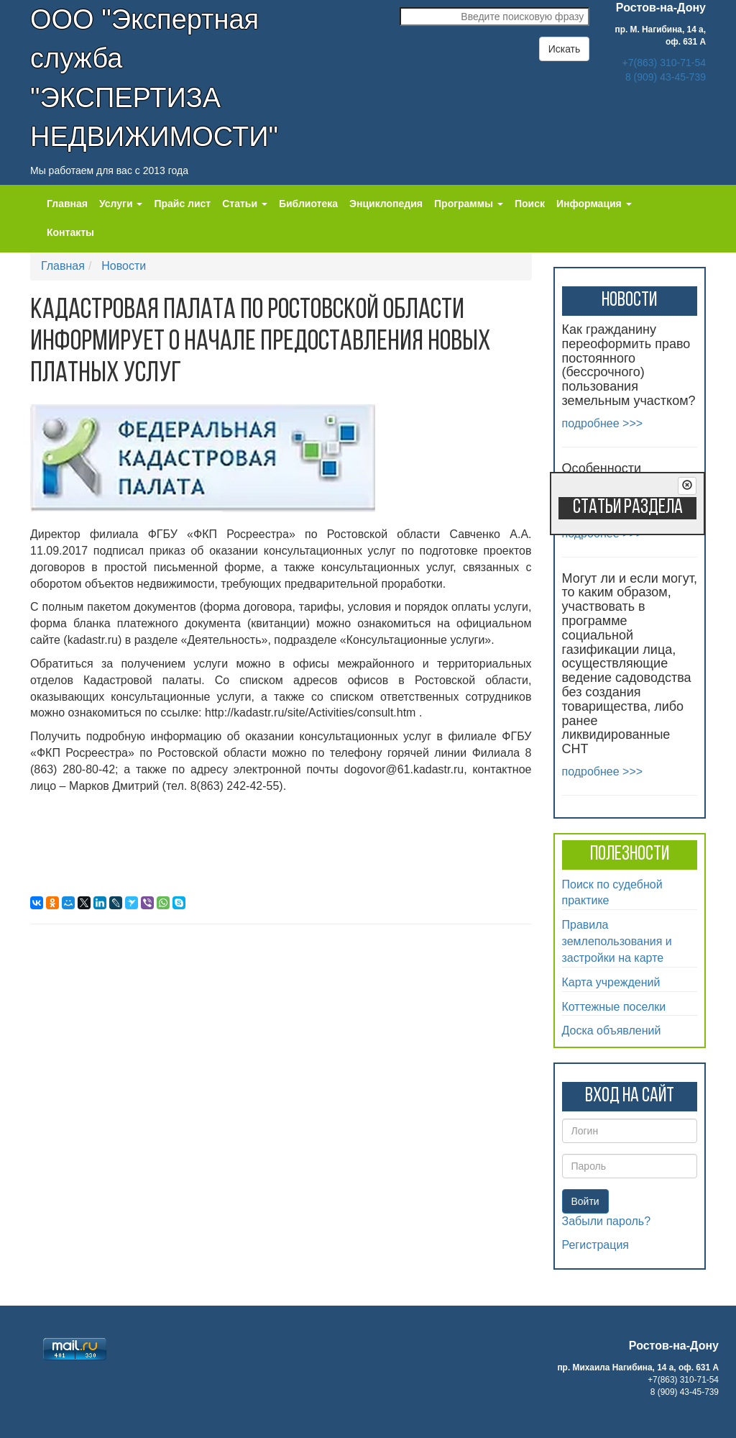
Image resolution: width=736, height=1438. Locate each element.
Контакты (70, 232)
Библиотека (308, 203)
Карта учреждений (611, 982)
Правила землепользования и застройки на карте (617, 941)
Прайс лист (182, 203)
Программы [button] (468, 203)
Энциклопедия (386, 203)
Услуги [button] (120, 203)
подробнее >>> (602, 423)
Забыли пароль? (606, 1221)
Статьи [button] (244, 203)
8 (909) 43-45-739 (665, 77)
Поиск (530, 203)
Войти (585, 1201)
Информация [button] (594, 203)
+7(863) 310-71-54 (664, 62)
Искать (564, 49)
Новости (123, 266)
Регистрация (596, 1245)
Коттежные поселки (614, 1007)
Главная (67, 203)
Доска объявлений (611, 1030)
